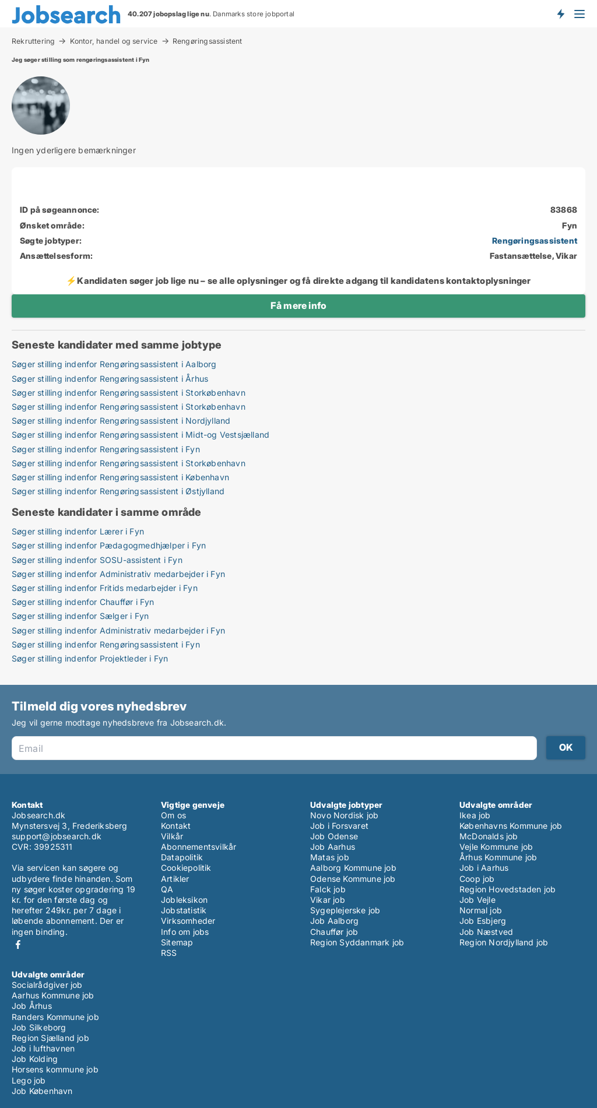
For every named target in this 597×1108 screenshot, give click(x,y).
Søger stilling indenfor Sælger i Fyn (80, 616)
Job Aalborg (334, 921)
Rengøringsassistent (208, 41)
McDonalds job (488, 836)
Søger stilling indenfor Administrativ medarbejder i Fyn (118, 574)
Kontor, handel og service (114, 41)
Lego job (29, 1080)
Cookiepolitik (186, 868)
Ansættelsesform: (56, 256)
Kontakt (176, 826)
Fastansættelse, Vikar (533, 256)
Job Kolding (35, 1059)
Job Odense (334, 836)
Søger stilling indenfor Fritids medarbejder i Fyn (105, 588)
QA (167, 889)
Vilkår (172, 836)
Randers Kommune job (55, 1017)
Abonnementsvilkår (198, 847)
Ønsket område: (52, 225)
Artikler (175, 879)
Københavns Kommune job (510, 826)
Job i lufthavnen (43, 1048)
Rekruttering (33, 41)
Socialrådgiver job (47, 985)
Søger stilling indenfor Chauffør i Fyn (83, 602)
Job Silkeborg (39, 1027)
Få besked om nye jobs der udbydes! (560, 13)
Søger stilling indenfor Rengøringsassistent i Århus (110, 379)
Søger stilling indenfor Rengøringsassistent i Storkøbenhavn (128, 393)
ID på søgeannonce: (60, 209)
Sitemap (177, 942)
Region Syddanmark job (357, 942)
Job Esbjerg (482, 921)
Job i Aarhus (483, 868)
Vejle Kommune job (496, 847)
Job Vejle (477, 900)
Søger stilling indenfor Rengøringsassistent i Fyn (106, 449)
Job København (42, 1091)
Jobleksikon (184, 900)
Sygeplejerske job (345, 910)
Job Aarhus (332, 847)
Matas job (329, 857)
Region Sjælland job (50, 1038)
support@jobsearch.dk (56, 836)
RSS (169, 953)
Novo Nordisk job (344, 815)
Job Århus (32, 1006)
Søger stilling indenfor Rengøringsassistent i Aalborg (114, 364)
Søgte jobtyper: (51, 240)
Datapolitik (182, 857)
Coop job (477, 879)
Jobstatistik (183, 910)
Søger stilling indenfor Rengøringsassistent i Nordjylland (121, 420)
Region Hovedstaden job (507, 889)
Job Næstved (486, 932)
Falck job (328, 889)
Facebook (18, 944)
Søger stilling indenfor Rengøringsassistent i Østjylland (118, 491)
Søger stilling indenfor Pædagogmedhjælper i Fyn (109, 545)
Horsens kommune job (55, 1069)
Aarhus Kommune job (53, 995)
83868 (563, 209)
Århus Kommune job (498, 857)
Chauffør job (334, 932)
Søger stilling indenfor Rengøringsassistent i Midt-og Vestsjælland (140, 434)
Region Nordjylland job (503, 942)
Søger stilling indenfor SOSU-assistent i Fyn (97, 560)
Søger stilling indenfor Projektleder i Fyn (90, 658)
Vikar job (327, 900)
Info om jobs (185, 932)
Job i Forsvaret (339, 826)
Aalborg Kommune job (353, 868)
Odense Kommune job (353, 879)
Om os (173, 815)
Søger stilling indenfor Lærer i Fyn (78, 531)
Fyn (569, 225)
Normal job (480, 910)
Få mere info (298, 305)
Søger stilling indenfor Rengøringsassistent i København (120, 477)
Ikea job (475, 815)
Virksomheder (188, 921)
